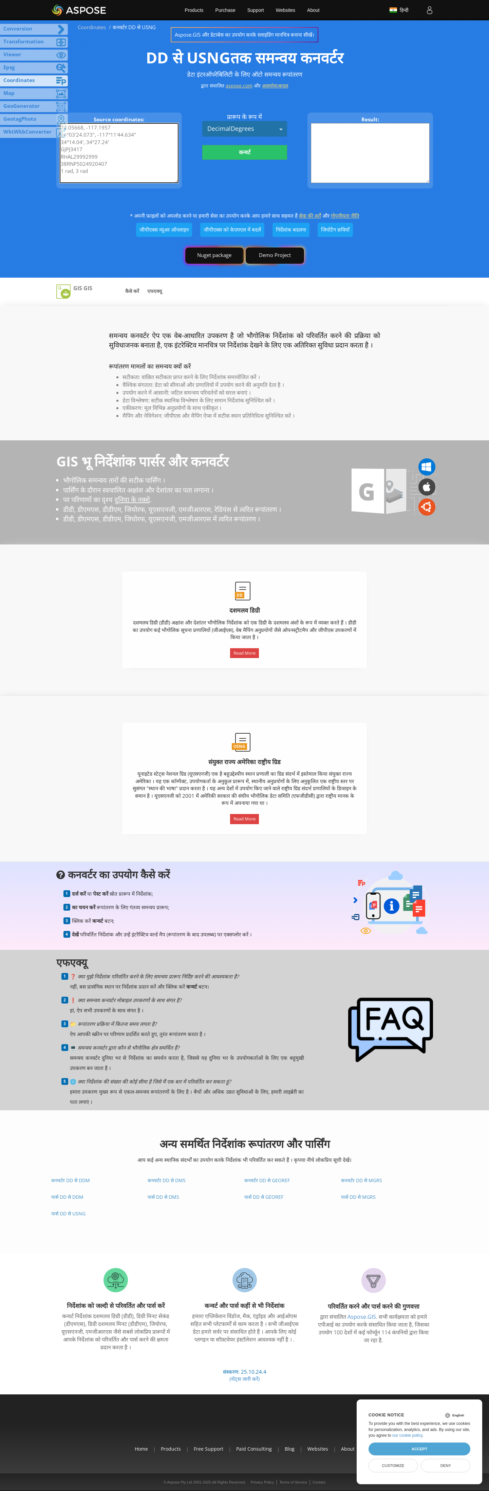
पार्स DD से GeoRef (263, 1197)
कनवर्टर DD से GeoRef (267, 1180)
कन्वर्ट (244, 152)
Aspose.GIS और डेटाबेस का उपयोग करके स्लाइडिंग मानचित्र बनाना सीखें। (244, 34)
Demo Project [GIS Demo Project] (275, 255)
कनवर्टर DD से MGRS (361, 1180)
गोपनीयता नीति (345, 215)
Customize (393, 1466)
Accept (419, 1449)
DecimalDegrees (230, 128)
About (313, 10)
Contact (319, 1482)
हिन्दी (399, 10)
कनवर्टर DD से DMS (167, 1180)
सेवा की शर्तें (310, 215)
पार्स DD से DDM (67, 1197)
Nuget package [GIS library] (214, 255)
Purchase (225, 10)
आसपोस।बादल (275, 85)
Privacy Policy (262, 1482)
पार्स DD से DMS (163, 1197)
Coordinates (92, 27)
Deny (445, 1466)
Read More (244, 653)
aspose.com (239, 85)
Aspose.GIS (361, 1316)
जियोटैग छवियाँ (335, 229)
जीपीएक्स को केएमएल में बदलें (232, 229)
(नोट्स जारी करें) (244, 1378)
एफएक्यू (154, 291)
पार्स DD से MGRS (358, 1197)
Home (141, 1449)
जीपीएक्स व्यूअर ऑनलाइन (164, 229)
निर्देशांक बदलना (291, 229)
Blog (290, 1449)
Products (194, 10)
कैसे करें (132, 291)
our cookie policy (407, 1435)
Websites (285, 10)
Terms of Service (293, 1482)
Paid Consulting (254, 1449)
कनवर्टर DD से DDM (70, 1180)
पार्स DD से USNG (68, 1213)
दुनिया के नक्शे (132, 499)
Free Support (208, 1449)
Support (255, 10)
